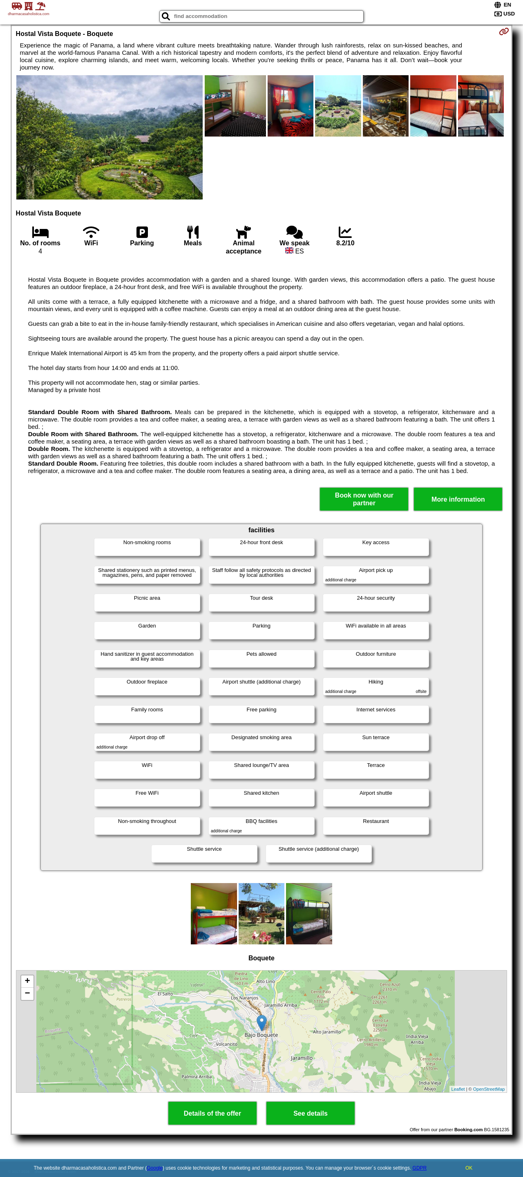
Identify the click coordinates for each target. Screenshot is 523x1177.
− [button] (27, 994)
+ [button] (27, 981)
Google (155, 1168)
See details (310, 1113)
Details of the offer (212, 1113)
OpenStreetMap (489, 1089)
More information (458, 499)
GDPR (420, 1168)
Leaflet (458, 1089)
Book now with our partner (364, 499)
